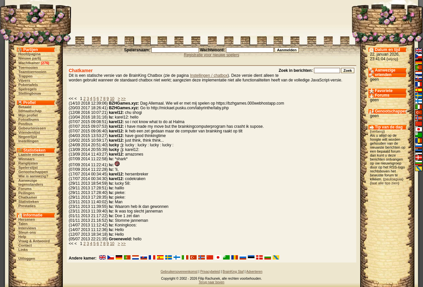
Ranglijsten (28, 163)
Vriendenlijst (29, 132)
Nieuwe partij (30, 58)
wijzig (392, 59)
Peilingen (27, 193)
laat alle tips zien (384, 183)
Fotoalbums (29, 119)
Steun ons (27, 232)
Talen (23, 224)
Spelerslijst (28, 167)
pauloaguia (393, 179)
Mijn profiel (28, 115)
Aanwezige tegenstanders (31, 182)
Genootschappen (33, 172)
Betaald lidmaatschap (30, 109)
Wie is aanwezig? (33, 176)
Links (23, 250)
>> (123, 98)
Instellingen (29, 141)
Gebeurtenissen (32, 128)
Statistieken (29, 202)
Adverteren (254, 271)
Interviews (27, 228)
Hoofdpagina (30, 54)
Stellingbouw (30, 93)
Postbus (26, 124)
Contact (25, 245)
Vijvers (24, 80)
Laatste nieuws (32, 155)
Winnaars (27, 159)
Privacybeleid (210, 271)
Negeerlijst (28, 137)
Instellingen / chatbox (209, 75)
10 (112, 98)
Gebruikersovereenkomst (179, 271)
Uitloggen (27, 259)
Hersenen (27, 219)
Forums (25, 189)
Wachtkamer (29, 63)
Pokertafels (28, 85)
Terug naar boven (211, 282)
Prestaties (27, 206)
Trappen (26, 76)
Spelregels (28, 89)
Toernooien (28, 68)
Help (22, 237)
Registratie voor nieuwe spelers (211, 55)
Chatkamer (28, 197)
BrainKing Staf (233, 271)
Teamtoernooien (33, 72)
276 (45, 63)
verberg (377, 131)
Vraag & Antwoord (34, 241)
